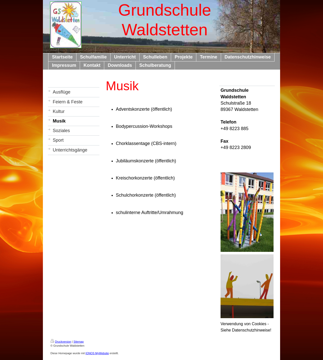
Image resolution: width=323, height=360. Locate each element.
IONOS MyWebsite (97, 353)
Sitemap (78, 341)
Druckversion (60, 341)
